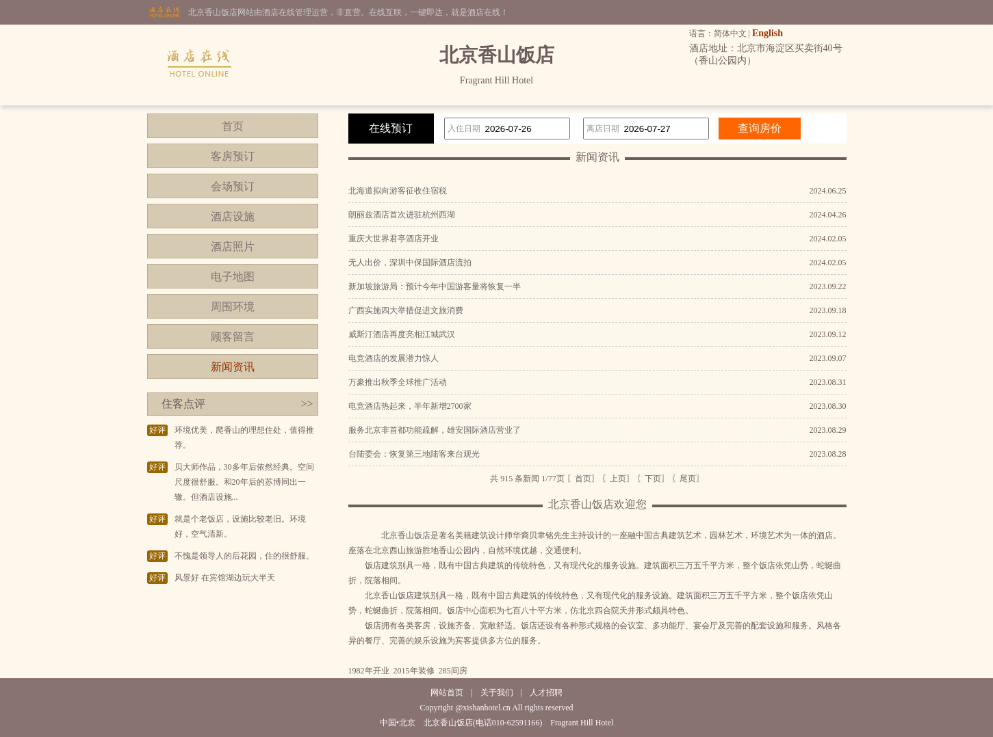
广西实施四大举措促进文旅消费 (405, 310)
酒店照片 (233, 246)
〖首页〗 (583, 478)
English (767, 33)
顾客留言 (233, 337)
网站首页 (446, 692)
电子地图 (233, 276)
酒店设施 (233, 216)
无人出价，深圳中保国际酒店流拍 (410, 262)
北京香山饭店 (405, 535)
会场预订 (233, 186)
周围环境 (233, 306)
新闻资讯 (233, 367)
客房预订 (233, 156)
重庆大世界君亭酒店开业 (393, 238)
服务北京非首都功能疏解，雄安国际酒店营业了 (434, 430)
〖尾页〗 (687, 478)
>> (306, 404)
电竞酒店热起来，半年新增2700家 (410, 406)
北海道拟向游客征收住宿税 (397, 191)
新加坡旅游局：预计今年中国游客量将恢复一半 (434, 286)
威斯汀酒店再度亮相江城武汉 (401, 334)
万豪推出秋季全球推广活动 (397, 382)
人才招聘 (546, 692)
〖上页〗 (618, 478)
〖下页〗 (652, 478)
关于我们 (496, 692)
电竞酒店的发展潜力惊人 (393, 358)
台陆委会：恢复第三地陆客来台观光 (414, 454)
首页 (233, 126)
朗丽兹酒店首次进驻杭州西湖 (401, 214)
